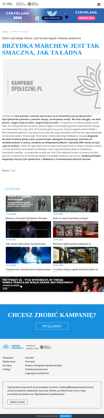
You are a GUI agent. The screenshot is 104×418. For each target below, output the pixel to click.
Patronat (30, 361)
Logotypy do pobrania (37, 373)
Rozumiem (65, 416)
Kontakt (29, 357)
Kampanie (8, 357)
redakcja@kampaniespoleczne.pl (76, 387)
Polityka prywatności (36, 369)
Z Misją (6, 369)
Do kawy (7, 365)
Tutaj (12, 170)
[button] (99, 3)
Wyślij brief (52, 326)
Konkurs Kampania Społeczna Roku (43, 365)
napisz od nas (17, 402)
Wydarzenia (9, 361)
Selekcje (5, 32)
